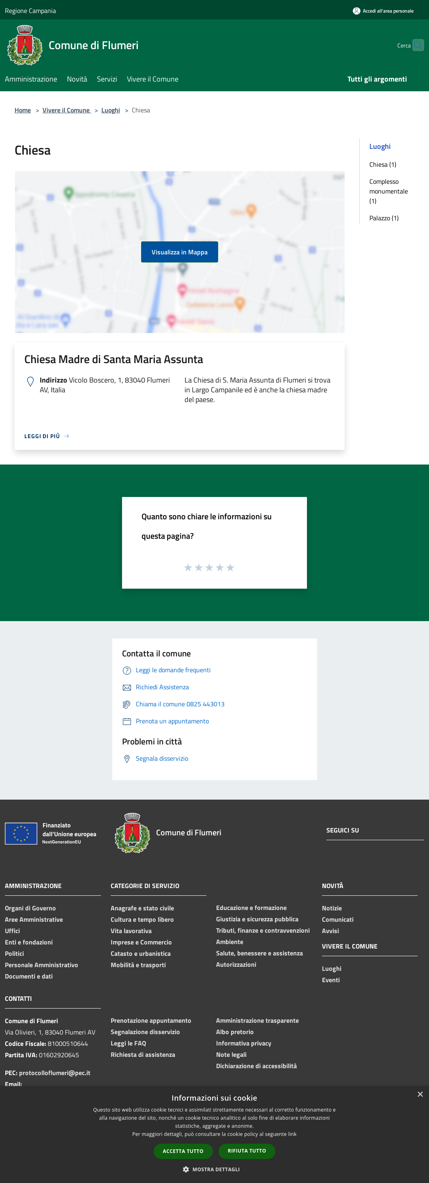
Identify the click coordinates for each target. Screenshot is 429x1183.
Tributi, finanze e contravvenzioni (263, 930)
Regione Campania (30, 10)
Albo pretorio (235, 1032)
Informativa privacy (243, 1043)
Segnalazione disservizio (145, 1032)
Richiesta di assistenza (143, 1054)
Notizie (332, 908)
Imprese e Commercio (141, 942)
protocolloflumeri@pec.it (54, 1073)
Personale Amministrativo (41, 965)
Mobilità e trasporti (138, 965)
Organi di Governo (30, 908)
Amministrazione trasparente (257, 1020)
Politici (14, 953)
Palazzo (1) (384, 218)
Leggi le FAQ (128, 1043)
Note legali (231, 1054)
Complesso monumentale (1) (388, 191)
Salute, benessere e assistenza (259, 953)
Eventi (331, 980)
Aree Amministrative (34, 919)
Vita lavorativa (131, 931)
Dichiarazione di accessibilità (256, 1066)
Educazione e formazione (251, 907)
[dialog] (214, 1134)
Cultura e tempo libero (142, 919)
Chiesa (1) (382, 164)
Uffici (12, 931)
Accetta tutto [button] (183, 1151)
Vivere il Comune (67, 110)
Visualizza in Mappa (180, 252)
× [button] (420, 1095)
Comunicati (338, 919)
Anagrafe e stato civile (142, 908)
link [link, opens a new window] (292, 1134)
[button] (214, 1169)
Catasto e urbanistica (141, 953)
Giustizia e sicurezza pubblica (257, 919)
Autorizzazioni (236, 964)
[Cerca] (414, 45)
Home (23, 110)
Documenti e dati (29, 976)
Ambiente (229, 941)
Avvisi (330, 931)
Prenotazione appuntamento (151, 1020)
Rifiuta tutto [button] (247, 1150)
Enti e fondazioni (29, 942)
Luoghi (110, 110)
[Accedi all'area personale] (383, 10)
